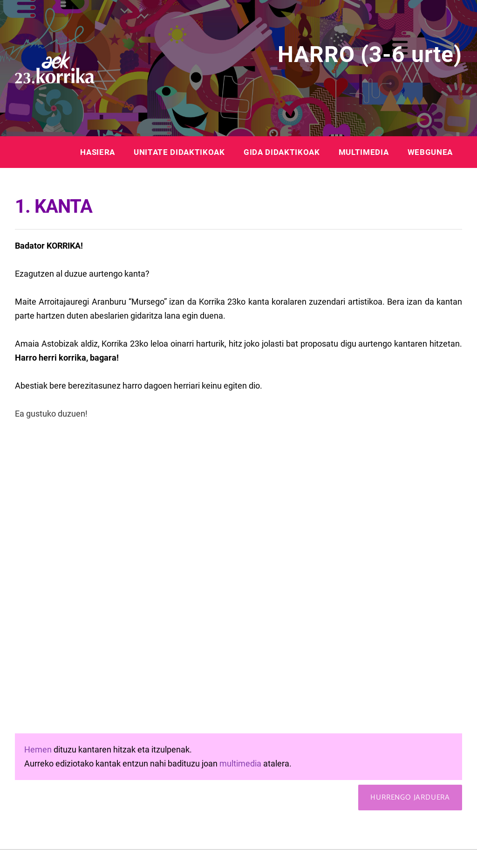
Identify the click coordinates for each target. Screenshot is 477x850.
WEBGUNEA (430, 152)
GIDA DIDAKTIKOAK (282, 152)
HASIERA (97, 152)
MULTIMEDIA (364, 152)
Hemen (38, 749)
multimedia (240, 763)
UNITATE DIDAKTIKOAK (179, 152)
